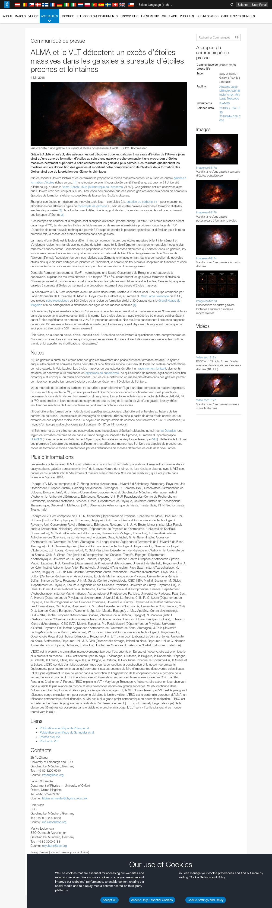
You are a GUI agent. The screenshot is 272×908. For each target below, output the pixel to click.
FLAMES (36, 439)
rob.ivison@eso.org (54, 822)
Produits (187, 16)
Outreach (169, 16)
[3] (61, 214)
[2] (60, 210)
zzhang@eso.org (52, 775)
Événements (150, 16)
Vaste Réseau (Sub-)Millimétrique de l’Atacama (92, 187)
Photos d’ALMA (50, 737)
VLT (154, 439)
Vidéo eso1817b (206, 400)
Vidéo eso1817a (206, 357)
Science (243, 4)
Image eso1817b (206, 212)
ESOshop (67, 16)
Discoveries (129, 16)
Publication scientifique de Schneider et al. (67, 732)
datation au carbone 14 (142, 201)
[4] (134, 305)
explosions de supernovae (102, 373)
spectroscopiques (57, 300)
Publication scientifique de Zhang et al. (65, 728)
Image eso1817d (206, 301)
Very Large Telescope (155, 296)
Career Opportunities (238, 16)
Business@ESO (207, 16)
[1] (74, 182)
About (8, 16)
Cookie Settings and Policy (206, 900)
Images (20, 16)
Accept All (109, 900)
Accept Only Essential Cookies (152, 900)
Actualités (49, 18)
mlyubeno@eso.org (54, 845)
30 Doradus (168, 430)
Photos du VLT (49, 741)
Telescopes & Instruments (97, 16)
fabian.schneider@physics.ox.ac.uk (64, 798)
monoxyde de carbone (92, 206)
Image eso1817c (206, 258)
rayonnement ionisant (152, 368)
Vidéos (33, 16)
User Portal (259, 4)
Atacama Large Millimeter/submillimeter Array (229, 90)
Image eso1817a (206, 167)
